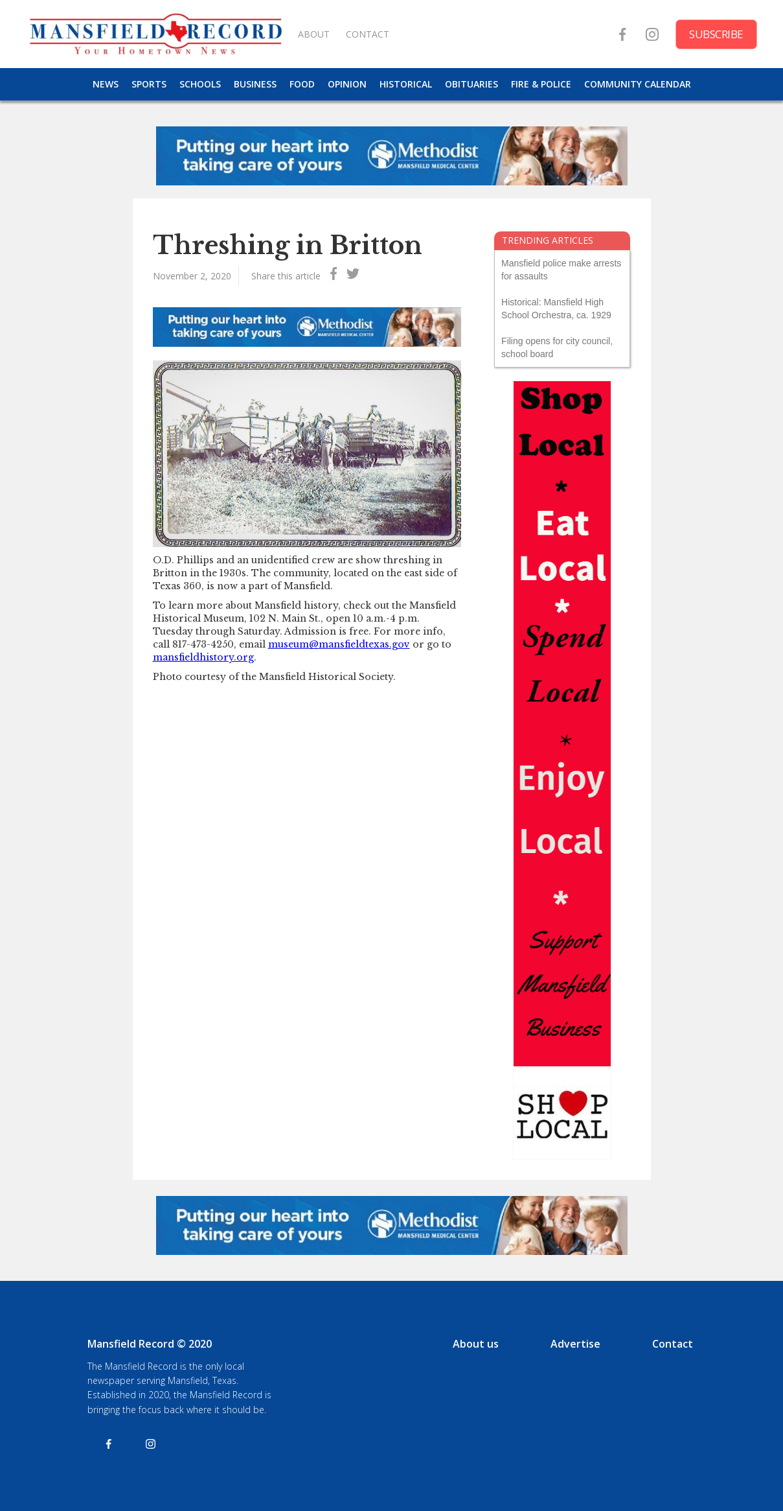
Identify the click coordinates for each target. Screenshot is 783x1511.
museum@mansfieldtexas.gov (339, 644)
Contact (672, 1344)
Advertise (575, 1344)
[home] (155, 34)
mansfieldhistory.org (203, 657)
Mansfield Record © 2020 (149, 1344)
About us (476, 1344)
